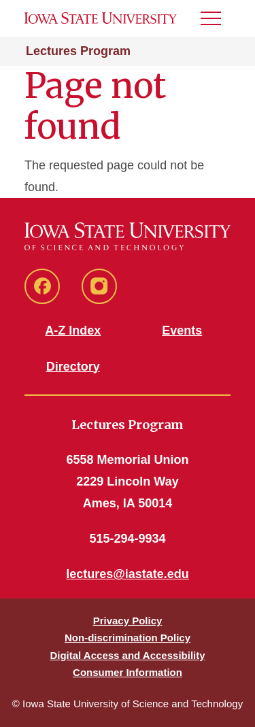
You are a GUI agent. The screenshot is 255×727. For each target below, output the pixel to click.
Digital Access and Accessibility (127, 655)
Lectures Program (78, 51)
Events (182, 330)
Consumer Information (127, 672)
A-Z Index (73, 330)
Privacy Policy (128, 620)
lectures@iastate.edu (127, 574)
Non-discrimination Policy (127, 637)
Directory (73, 366)
